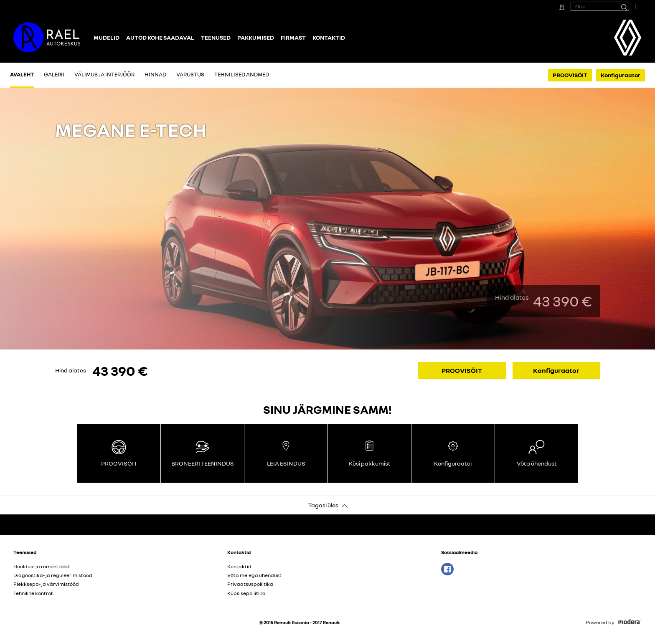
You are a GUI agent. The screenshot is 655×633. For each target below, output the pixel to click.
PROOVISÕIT (570, 74)
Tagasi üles (323, 505)
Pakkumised (255, 37)
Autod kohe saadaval (160, 37)
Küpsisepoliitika (246, 593)
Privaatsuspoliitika (250, 584)
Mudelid (106, 37)
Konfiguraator (620, 74)
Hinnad (155, 74)
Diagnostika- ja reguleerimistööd (52, 575)
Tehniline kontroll (33, 593)
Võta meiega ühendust (254, 575)
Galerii (54, 74)
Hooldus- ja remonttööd (41, 566)
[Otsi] (623, 6)
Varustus (190, 74)
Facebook (447, 569)
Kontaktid (328, 37)
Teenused (216, 37)
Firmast (293, 37)
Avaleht (22, 74)
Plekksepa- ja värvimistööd (46, 584)
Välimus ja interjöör (104, 74)
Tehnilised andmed (241, 74)
